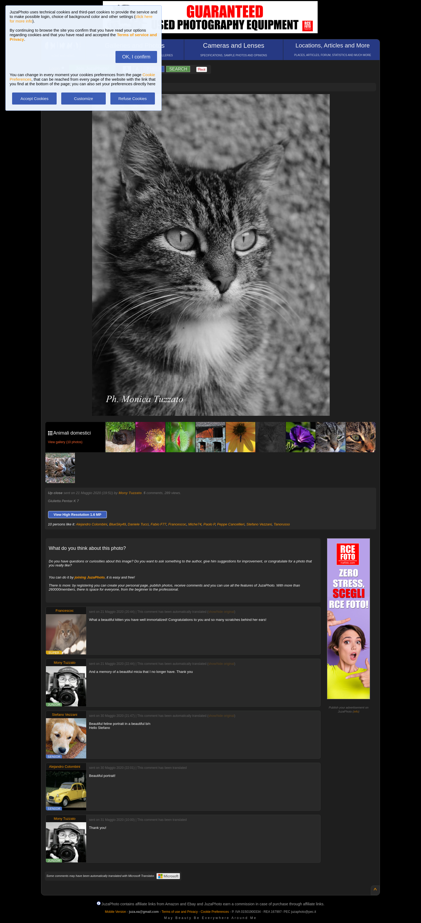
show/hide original (221, 612)
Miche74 (194, 524)
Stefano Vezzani (259, 524)
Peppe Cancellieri (231, 524)
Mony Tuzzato (130, 493)
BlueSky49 (117, 524)
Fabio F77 (158, 524)
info (356, 711)
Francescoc (177, 524)
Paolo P (209, 524)
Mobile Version (115, 912)
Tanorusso (282, 524)
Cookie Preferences (215, 912)
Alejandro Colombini (91, 524)
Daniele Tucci (138, 524)
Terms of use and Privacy (180, 912)
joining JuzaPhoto (90, 577)
